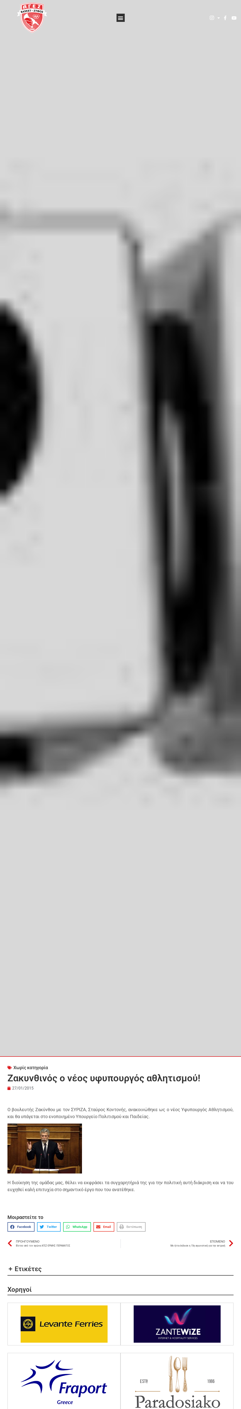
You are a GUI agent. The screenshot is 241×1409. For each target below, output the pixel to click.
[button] (121, 18)
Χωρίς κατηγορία (30, 1067)
